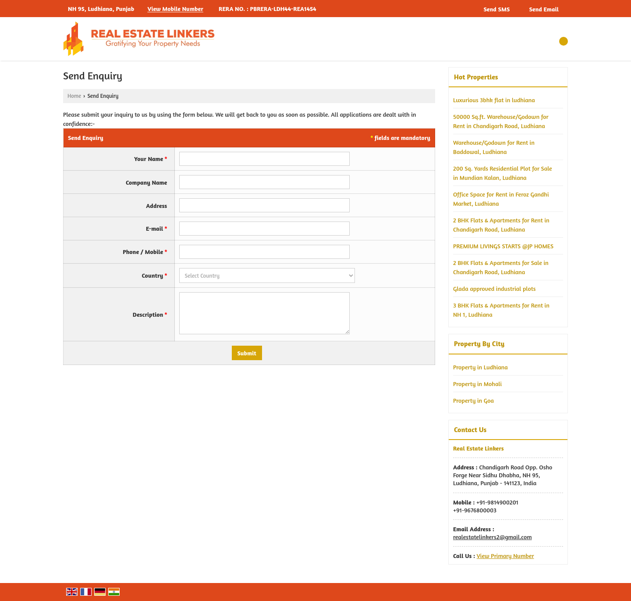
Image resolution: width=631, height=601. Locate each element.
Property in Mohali (477, 383)
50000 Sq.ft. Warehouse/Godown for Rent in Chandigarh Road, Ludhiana (501, 121)
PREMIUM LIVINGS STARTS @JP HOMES (503, 246)
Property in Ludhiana (480, 367)
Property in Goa (473, 400)
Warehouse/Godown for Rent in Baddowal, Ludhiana (494, 147)
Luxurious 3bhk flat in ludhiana (494, 100)
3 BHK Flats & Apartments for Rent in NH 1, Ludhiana (501, 309)
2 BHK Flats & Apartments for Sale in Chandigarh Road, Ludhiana (501, 267)
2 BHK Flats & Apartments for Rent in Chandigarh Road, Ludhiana (501, 224)
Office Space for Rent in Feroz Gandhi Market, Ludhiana (501, 198)
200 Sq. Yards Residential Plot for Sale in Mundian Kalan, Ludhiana (502, 173)
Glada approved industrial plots (494, 288)
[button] (175, 9)
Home (74, 96)
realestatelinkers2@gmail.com (492, 536)
